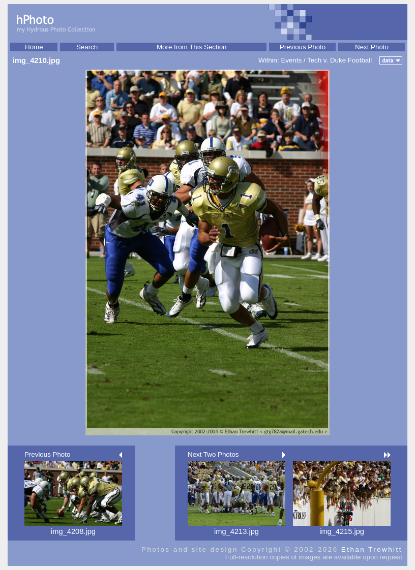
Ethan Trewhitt (371, 549)
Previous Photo (302, 47)
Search (87, 47)
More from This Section (192, 47)
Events (291, 60)
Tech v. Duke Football (339, 60)
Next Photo (372, 47)
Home (34, 47)
